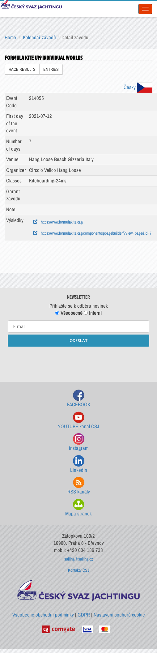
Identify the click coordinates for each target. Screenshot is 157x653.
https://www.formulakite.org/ (58, 222)
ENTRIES (51, 69)
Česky (138, 87)
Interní (93, 312)
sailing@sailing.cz (78, 559)
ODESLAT (79, 340)
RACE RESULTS (22, 69)
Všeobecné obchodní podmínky (43, 614)
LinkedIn (78, 464)
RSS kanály (78, 486)
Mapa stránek (78, 508)
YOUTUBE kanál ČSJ (78, 421)
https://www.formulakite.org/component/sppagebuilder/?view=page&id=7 (92, 233)
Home (10, 37)
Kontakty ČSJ (78, 570)
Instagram (78, 442)
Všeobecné (69, 312)
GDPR (84, 614)
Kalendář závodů (39, 37)
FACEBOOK (78, 399)
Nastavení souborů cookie (119, 614)
